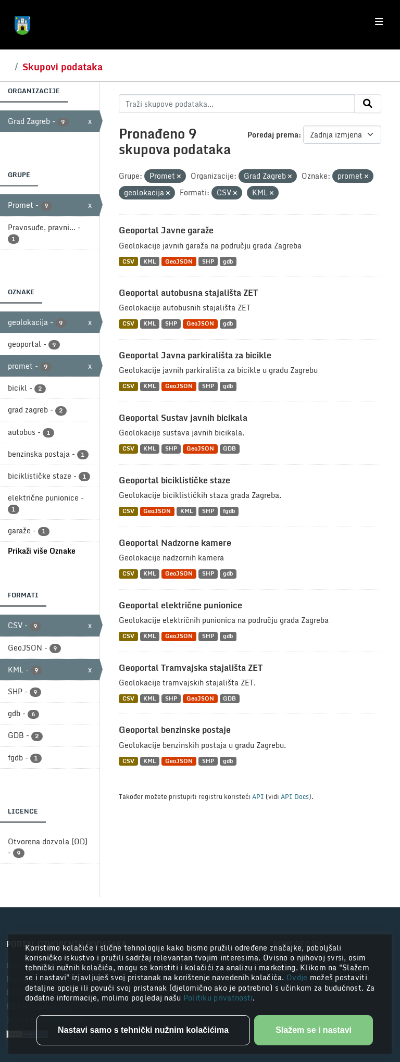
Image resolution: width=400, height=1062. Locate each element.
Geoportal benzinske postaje (175, 729)
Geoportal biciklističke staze (174, 480)
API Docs (295, 796)
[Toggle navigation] (379, 21)
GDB (229, 448)
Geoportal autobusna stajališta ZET (188, 292)
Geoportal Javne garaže (166, 230)
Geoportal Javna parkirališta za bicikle (195, 355)
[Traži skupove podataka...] (237, 103)
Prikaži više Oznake (42, 551)
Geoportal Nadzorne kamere (175, 542)
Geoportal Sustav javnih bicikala (183, 417)
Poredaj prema (272, 135)
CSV (128, 261)
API (258, 796)
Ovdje (298, 977)
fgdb (229, 511)
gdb (228, 261)
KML (149, 261)
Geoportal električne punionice (180, 605)
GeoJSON (179, 261)
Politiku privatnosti (218, 998)
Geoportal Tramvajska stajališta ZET (190, 667)
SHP (208, 261)
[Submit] (367, 103)
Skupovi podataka (62, 66)
